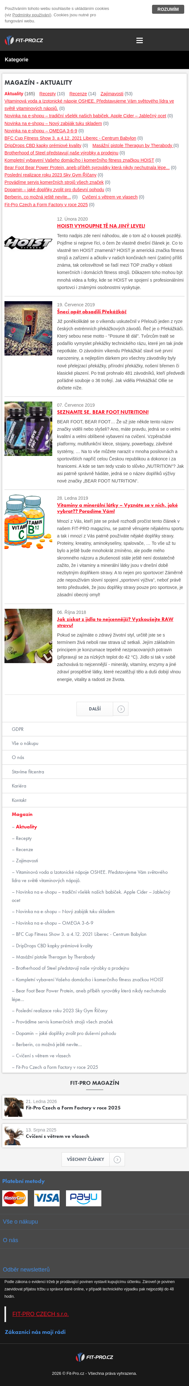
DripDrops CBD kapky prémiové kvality (53, 945)
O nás (18, 757)
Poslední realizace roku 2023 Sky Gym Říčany (61, 1010)
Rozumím (168, 9)
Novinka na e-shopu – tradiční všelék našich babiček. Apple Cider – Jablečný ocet (91, 896)
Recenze (24, 849)
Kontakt (19, 800)
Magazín (22, 814)
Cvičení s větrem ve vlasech (43, 1055)
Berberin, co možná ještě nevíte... (48, 1044)
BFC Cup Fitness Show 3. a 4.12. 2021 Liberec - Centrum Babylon (81, 934)
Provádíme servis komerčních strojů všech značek (64, 1021)
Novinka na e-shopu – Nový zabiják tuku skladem (65, 911)
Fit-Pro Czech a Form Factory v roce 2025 (56, 1067)
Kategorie (16, 59)
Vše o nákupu (25, 743)
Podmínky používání (31, 14)
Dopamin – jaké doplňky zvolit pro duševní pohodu (65, 1033)
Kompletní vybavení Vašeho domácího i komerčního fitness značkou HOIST (89, 979)
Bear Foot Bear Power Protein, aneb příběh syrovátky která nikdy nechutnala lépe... (89, 994)
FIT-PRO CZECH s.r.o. (40, 1314)
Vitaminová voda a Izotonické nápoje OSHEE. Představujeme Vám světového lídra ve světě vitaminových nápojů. (90, 876)
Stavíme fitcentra (28, 771)
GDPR (18, 729)
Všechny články (88, 1159)
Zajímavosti (26, 860)
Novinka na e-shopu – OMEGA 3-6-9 (54, 923)
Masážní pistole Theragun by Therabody (55, 956)
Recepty (23, 838)
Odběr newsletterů (26, 1269)
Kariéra (19, 785)
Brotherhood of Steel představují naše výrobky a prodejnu (72, 968)
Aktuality (26, 826)
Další (101, 709)
